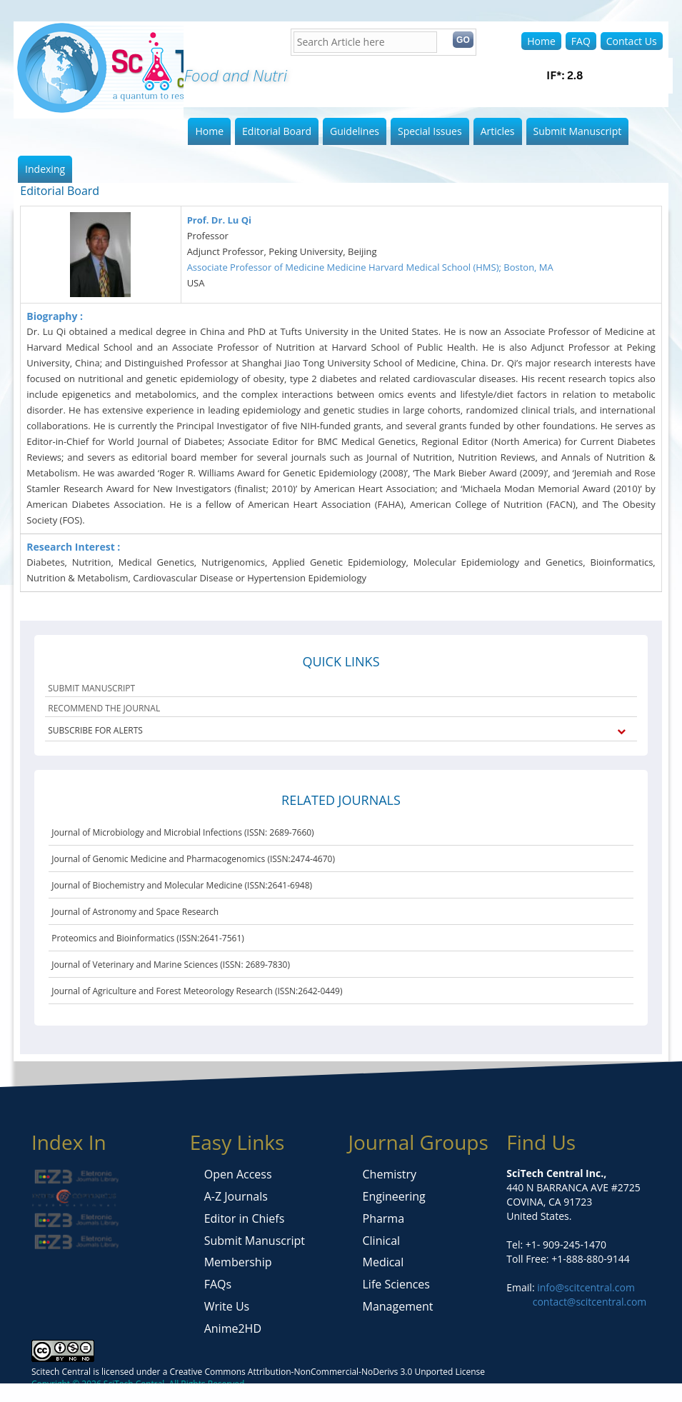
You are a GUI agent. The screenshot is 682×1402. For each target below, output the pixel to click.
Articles (498, 131)
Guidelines (354, 131)
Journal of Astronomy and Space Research (135, 912)
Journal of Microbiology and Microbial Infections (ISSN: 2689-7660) (182, 832)
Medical (383, 1262)
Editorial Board (276, 131)
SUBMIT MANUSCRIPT (91, 688)
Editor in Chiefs (244, 1218)
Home (541, 41)
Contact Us (631, 41)
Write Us (226, 1306)
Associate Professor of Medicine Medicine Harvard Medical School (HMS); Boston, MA (370, 267)
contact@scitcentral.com (590, 1301)
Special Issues (430, 131)
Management (398, 1306)
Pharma (384, 1218)
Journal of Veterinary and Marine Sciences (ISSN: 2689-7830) (170, 964)
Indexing (45, 169)
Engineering (394, 1196)
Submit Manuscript (577, 131)
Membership (238, 1262)
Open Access (238, 1174)
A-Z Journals (236, 1196)
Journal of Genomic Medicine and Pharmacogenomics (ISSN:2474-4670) (193, 859)
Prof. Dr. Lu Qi (219, 220)
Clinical (382, 1240)
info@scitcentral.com (585, 1287)
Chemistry (390, 1174)
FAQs (217, 1284)
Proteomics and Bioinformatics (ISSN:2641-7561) (147, 938)
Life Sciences (396, 1284)
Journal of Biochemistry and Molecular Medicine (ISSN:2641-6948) (181, 885)
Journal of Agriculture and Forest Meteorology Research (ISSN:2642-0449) (196, 991)
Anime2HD (232, 1328)
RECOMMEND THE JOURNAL (104, 708)
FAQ (581, 41)
